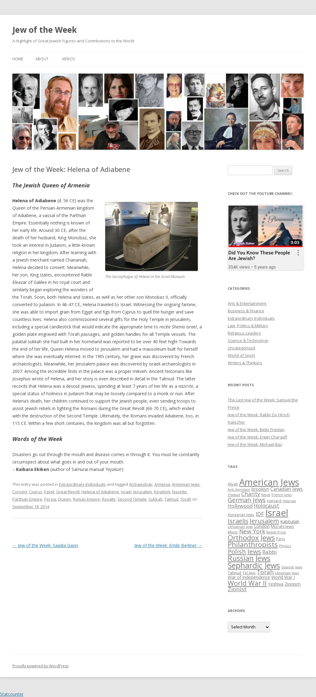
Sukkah (155, 499)
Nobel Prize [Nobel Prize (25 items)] (276, 532)
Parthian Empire (27, 499)
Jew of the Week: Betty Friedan (256, 429)
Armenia (162, 484)
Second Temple (132, 499)
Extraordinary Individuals (82, 484)
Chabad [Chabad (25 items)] (234, 494)
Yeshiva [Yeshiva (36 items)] (275, 584)
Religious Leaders (244, 333)
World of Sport (241, 355)
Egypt (49, 491)
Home (17, 59)
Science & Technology (248, 340)
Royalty (109, 499)
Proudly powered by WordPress (40, 666)
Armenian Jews (186, 484)
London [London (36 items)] (262, 526)
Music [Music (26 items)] (233, 531)
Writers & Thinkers (245, 363)
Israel (126, 491)
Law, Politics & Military (248, 325)
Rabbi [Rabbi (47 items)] (269, 551)
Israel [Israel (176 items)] (276, 513)
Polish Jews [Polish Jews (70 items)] (244, 551)
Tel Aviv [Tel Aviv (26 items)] (249, 572)
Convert (19, 491)
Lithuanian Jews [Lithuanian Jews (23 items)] (240, 526)
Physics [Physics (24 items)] (285, 545)
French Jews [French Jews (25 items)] (282, 494)
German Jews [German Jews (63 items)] (247, 500)
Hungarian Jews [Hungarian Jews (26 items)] (241, 514)
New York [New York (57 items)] (252, 531)
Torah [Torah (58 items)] (265, 572)
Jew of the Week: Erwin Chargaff (257, 437)
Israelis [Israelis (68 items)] (238, 520)
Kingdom (162, 491)
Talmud (171, 499)
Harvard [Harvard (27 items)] (274, 500)
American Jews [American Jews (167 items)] (269, 482)
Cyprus (35, 491)
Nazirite (179, 491)
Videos (68, 59)
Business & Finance (246, 311)
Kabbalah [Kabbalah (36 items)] (289, 521)
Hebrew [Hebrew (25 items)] (289, 500)
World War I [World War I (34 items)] (283, 577)
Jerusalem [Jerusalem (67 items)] (264, 520)
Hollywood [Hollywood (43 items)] (240, 505)
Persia (50, 499)
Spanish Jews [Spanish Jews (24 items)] (291, 567)
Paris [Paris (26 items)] (280, 538)
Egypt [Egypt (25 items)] (265, 494)
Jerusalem (142, 491)
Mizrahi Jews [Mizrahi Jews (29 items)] (282, 526)
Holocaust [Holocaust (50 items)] (266, 505)
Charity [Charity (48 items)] (250, 494)
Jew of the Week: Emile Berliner (168, 545)
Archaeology (140, 484)
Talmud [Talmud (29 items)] (234, 572)
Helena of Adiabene (100, 491)
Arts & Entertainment (247, 303)
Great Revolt (68, 491)
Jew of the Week (44, 29)
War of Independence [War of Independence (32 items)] (249, 577)
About (41, 59)
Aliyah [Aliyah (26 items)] (233, 483)
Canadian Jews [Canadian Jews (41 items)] (286, 488)
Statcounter (11, 694)
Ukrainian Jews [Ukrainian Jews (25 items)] (287, 573)
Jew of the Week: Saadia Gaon (45, 545)
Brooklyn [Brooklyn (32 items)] (260, 489)
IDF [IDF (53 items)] (260, 514)
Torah (185, 499)
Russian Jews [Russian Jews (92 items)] (249, 558)
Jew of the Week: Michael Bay (255, 444)
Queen (64, 499)
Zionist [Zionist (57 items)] (237, 589)
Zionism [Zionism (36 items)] (293, 584)
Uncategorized (241, 348)
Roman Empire (86, 499)
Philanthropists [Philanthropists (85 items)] (253, 544)
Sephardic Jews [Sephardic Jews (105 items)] (254, 565)
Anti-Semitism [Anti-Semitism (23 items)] (239, 489)
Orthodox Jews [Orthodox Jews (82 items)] (251, 537)
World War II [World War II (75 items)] (247, 583)
